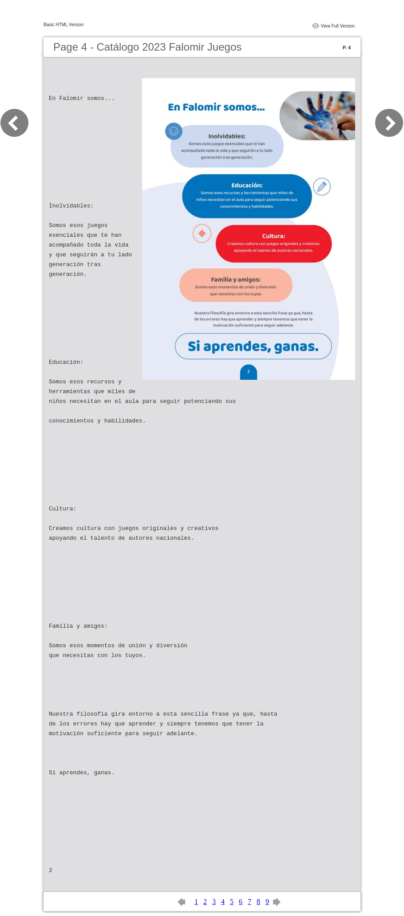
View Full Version (338, 26)
